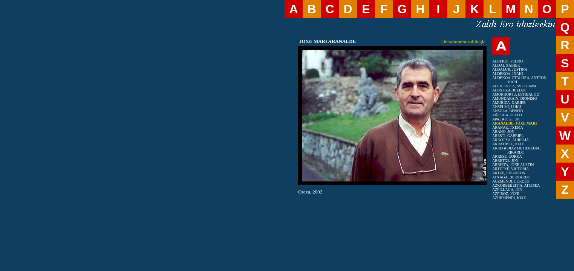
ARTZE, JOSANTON (508, 173)
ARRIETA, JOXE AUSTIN (513, 165)
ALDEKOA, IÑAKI (507, 74)
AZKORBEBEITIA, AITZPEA (516, 185)
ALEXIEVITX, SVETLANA (514, 86)
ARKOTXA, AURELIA (510, 140)
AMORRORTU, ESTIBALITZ (515, 94)
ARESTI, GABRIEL (507, 136)
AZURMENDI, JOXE (509, 198)
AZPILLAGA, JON (507, 189)
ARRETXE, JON (505, 160)
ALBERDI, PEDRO (507, 61)
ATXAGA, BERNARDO (511, 177)
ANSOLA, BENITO (507, 111)
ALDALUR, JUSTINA (509, 69)
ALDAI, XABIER (506, 65)
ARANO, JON (503, 131)
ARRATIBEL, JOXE (508, 144)
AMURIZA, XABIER (509, 102)
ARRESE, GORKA (507, 156)
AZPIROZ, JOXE (505, 194)
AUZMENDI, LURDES (510, 181)
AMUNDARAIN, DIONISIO (514, 98)
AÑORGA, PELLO (507, 115)
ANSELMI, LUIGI (506, 107)
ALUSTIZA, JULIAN (509, 90)
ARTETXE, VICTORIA (510, 169)
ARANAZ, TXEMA (507, 127)
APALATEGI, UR (506, 119)
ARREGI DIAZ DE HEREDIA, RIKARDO (516, 150)
